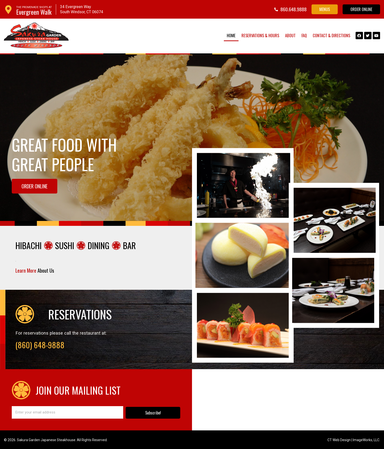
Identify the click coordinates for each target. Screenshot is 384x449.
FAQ (304, 35)
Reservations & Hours (260, 35)
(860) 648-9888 (39, 344)
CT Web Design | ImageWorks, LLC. (353, 439)
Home (231, 35)
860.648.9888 (293, 9)
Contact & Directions (331, 35)
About (290, 35)
